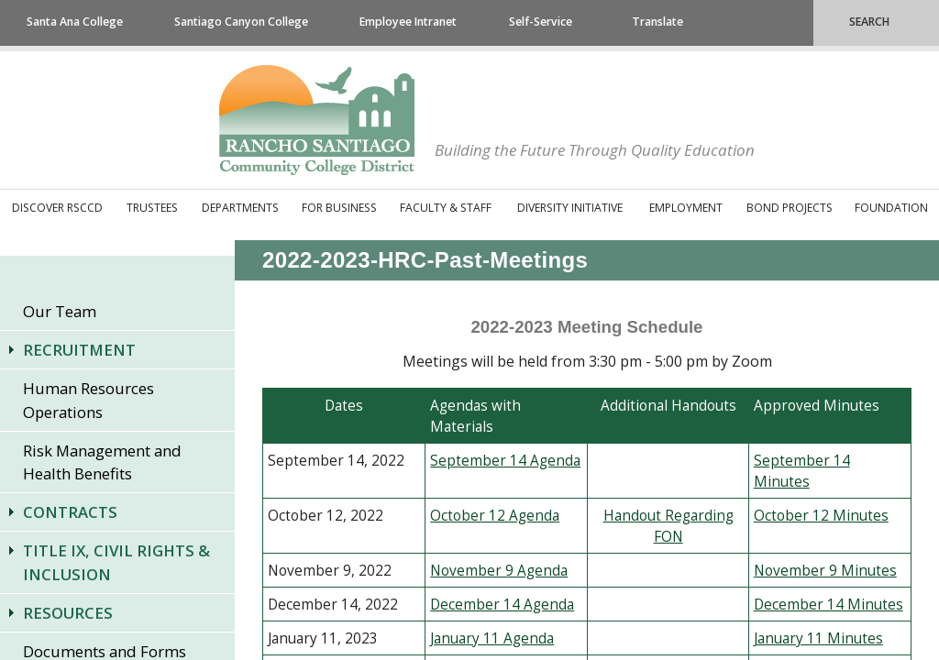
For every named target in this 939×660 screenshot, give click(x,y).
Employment (686, 207)
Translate (657, 21)
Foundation (891, 207)
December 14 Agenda (502, 604)
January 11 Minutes (818, 638)
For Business (339, 207)
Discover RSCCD (57, 207)
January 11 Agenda (492, 638)
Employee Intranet (408, 21)
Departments (240, 207)
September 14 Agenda (505, 460)
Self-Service (540, 21)
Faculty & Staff (446, 207)
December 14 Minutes (828, 604)
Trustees (152, 207)
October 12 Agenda (494, 515)
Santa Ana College (75, 21)
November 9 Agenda (499, 570)
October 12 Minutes (821, 515)
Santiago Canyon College (241, 21)
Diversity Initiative (570, 207)
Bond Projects (789, 207)
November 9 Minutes (825, 570)
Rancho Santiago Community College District (316, 120)
